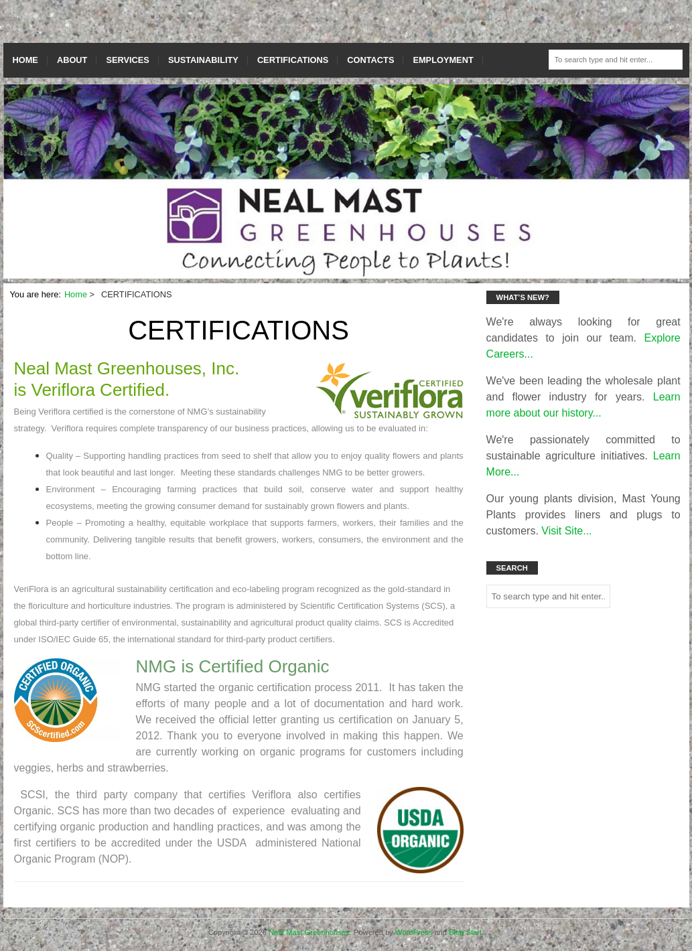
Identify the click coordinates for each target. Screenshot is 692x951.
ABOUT (72, 60)
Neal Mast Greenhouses (309, 932)
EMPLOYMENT (443, 60)
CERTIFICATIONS (292, 60)
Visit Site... (566, 530)
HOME (25, 60)
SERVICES (127, 60)
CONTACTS (370, 60)
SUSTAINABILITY (203, 60)
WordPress (413, 932)
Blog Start (465, 932)
